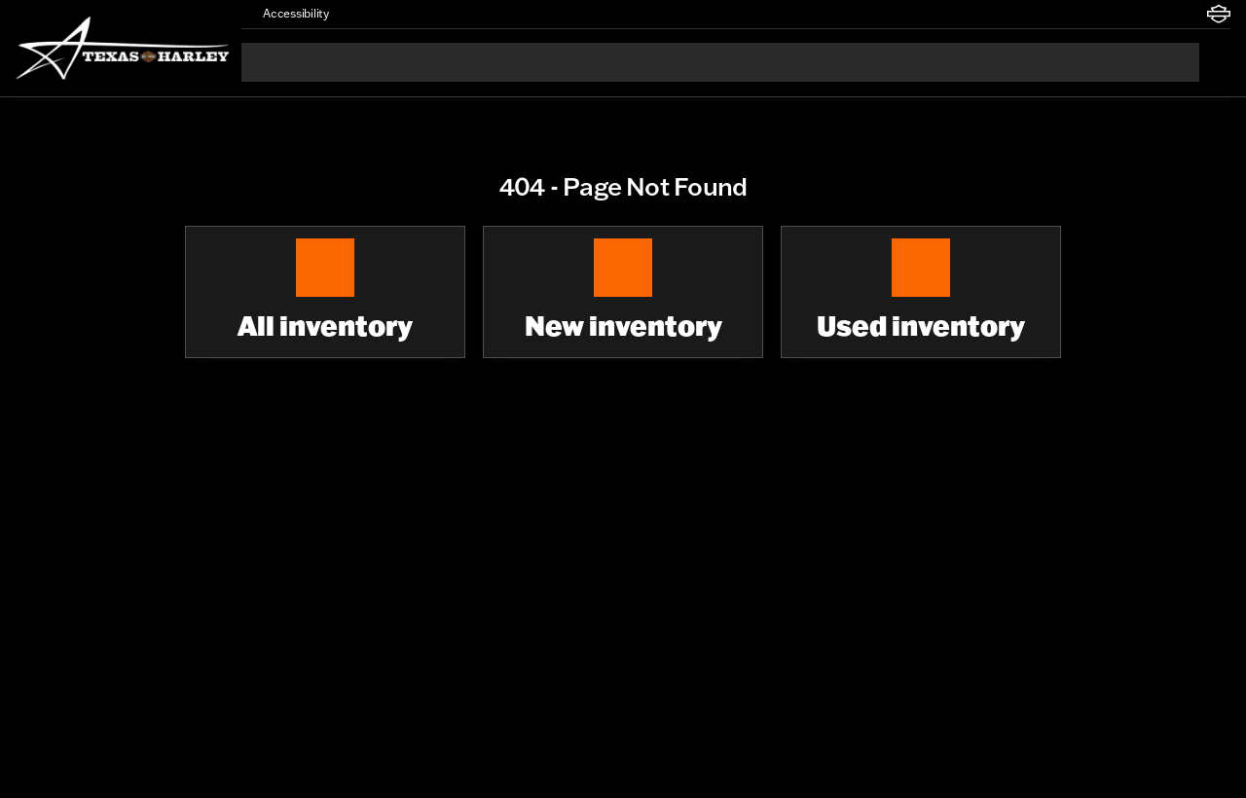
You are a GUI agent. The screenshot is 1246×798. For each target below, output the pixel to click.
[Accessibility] (287, 13)
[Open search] (1214, 62)
